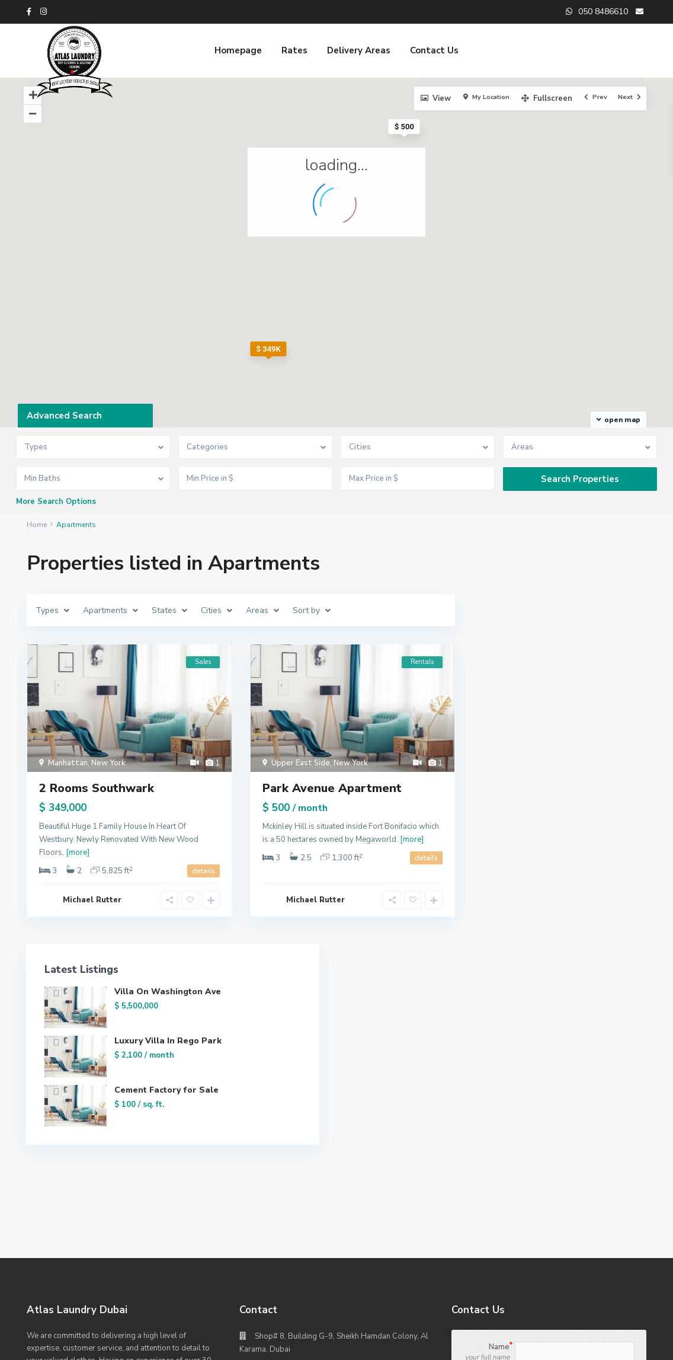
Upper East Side (300, 763)
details (203, 871)
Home (37, 524)
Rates (294, 50)
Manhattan (68, 763)
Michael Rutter (92, 900)
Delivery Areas (358, 50)
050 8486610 (279, 1070)
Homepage (238, 50)
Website (271, 1088)
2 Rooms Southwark (96, 788)
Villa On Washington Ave (589, 603)
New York (108, 763)
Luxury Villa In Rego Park (584, 652)
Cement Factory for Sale (587, 702)
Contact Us (434, 50)
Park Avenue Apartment (332, 788)
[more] (77, 852)
